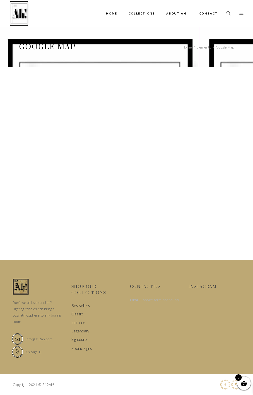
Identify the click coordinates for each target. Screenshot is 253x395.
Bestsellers (80, 305)
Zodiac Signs (81, 348)
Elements (204, 47)
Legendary (80, 331)
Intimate (78, 322)
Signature (79, 339)
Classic (77, 314)
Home (187, 47)
